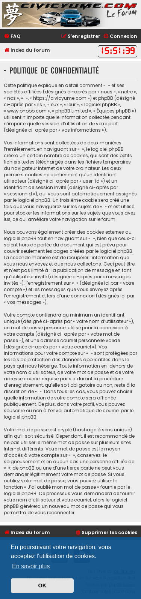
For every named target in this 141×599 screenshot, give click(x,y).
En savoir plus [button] (31, 566)
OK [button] (42, 585)
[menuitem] (12, 37)
